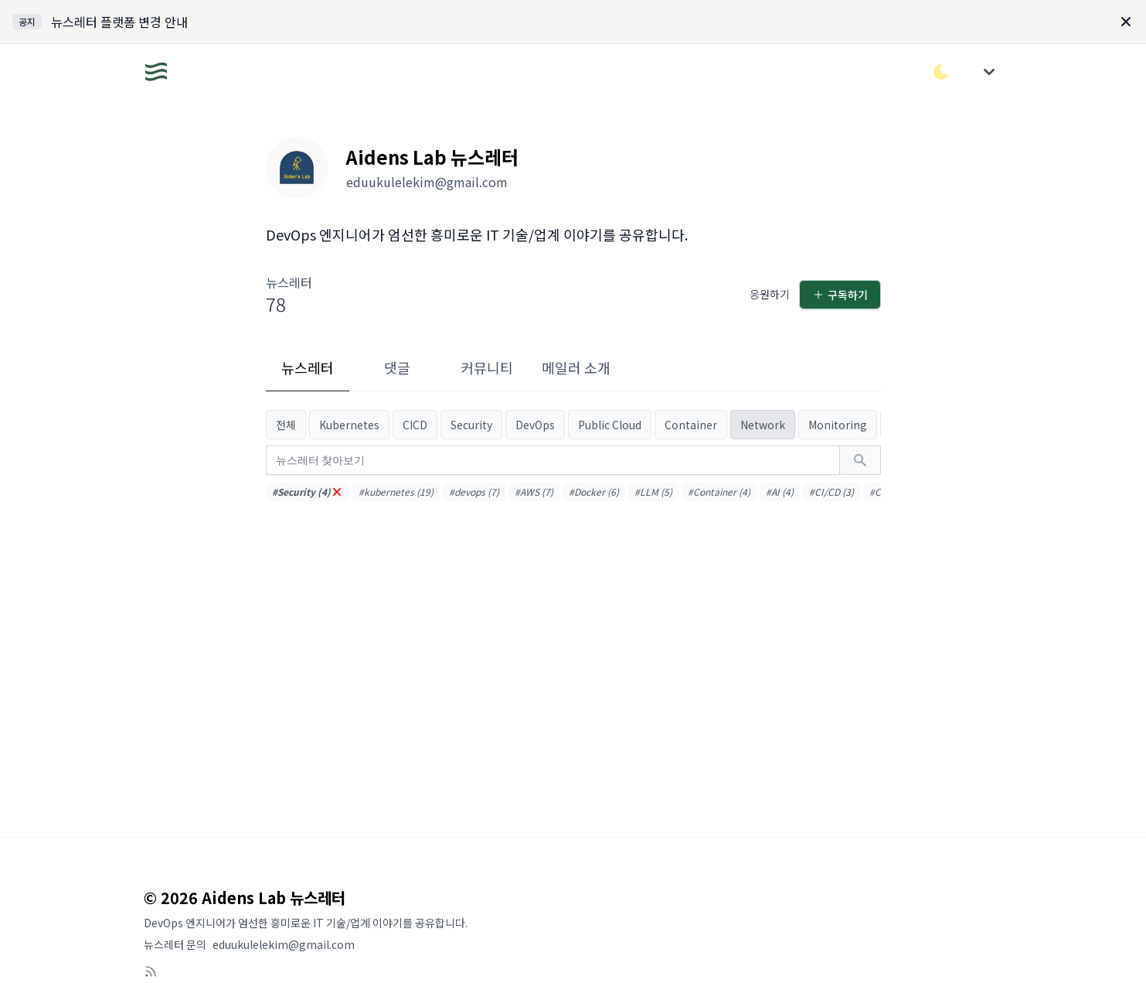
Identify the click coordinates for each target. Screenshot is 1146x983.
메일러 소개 (576, 367)
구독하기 (840, 294)
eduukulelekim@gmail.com (284, 944)
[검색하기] (860, 460)
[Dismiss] (1126, 21)
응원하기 (770, 294)
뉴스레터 (307, 367)
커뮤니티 (487, 367)
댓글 (397, 367)
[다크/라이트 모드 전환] (941, 72)
